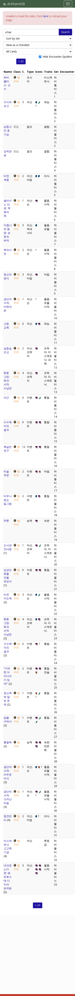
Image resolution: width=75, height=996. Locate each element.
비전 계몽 (6, 178)
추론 (6, 520)
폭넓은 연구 (8, 448)
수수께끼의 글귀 (8, 426)
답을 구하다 (8, 719)
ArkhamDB (14, 4)
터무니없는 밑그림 (8, 499)
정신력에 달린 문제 (8, 698)
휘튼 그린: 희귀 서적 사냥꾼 (8, 380)
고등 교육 (6, 325)
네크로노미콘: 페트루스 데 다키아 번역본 (8, 877)
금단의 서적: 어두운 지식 (8, 772)
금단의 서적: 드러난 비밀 (8, 797)
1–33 (21, 61)
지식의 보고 (8, 104)
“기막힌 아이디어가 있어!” (8, 676)
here (45, 16)
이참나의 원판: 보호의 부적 (8, 232)
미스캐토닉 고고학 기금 (8, 846)
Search (65, 32)
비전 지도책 (8, 596)
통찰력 (8, 742)
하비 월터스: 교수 (7, 83)
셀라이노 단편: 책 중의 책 (8, 208)
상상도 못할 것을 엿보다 (8, 575)
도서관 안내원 (8, 547)
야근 (6, 397)
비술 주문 (6, 473)
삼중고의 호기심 (8, 130)
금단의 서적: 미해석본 (8, 304)
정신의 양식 (8, 276)
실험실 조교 (8, 350)
